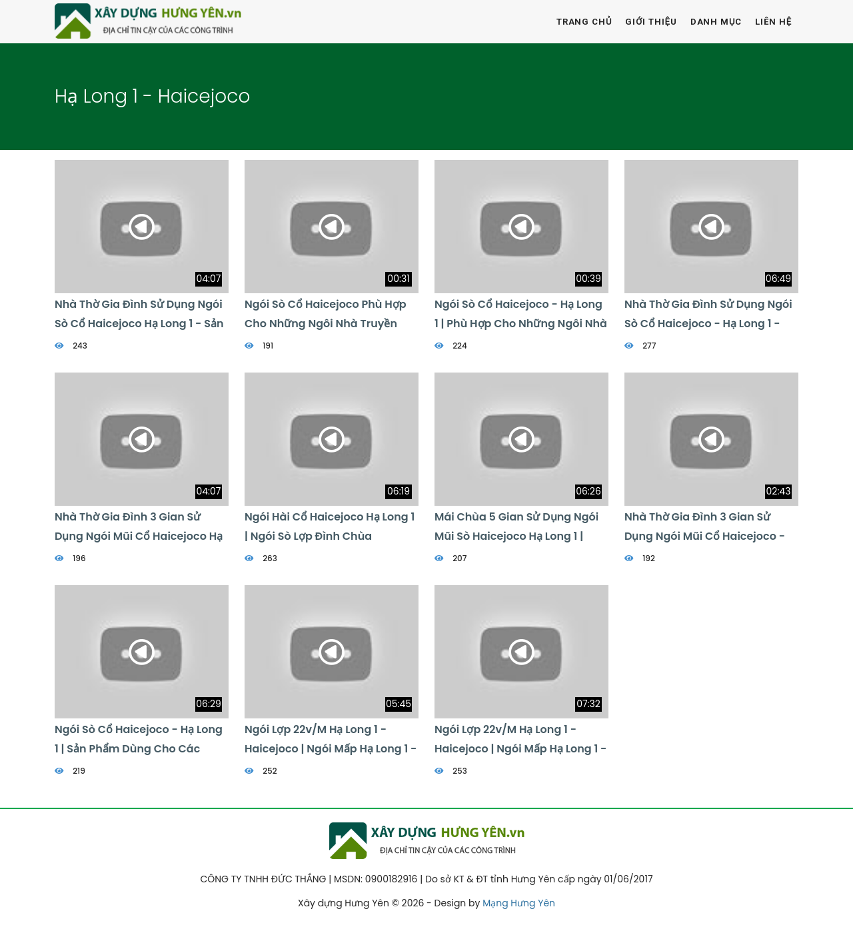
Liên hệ (773, 22)
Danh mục (716, 22)
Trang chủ (584, 22)
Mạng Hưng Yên (518, 903)
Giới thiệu (650, 22)
